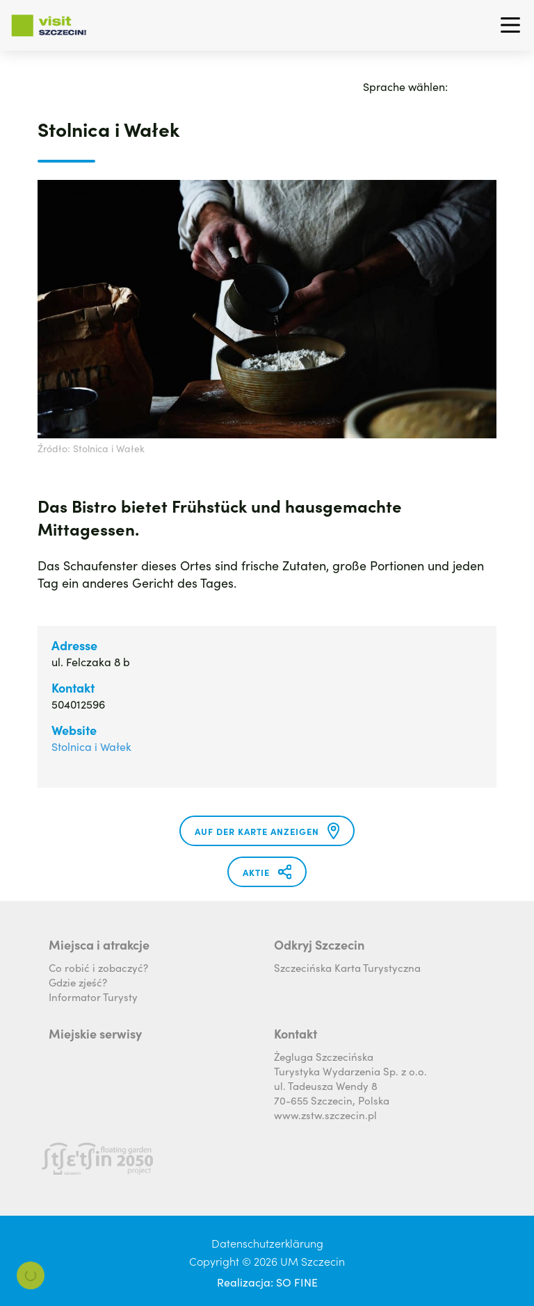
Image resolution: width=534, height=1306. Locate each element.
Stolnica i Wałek (91, 746)
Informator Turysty (93, 996)
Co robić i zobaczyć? (98, 967)
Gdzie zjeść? (78, 982)
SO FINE (297, 1281)
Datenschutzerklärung (267, 1242)
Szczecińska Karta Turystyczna (347, 967)
